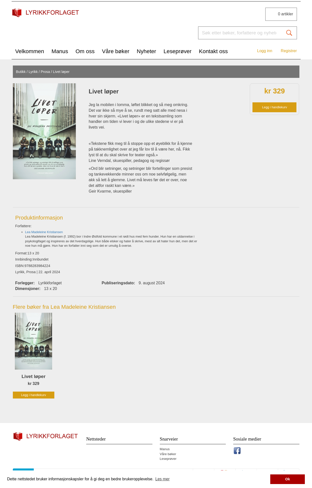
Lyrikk (33, 72)
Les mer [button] (162, 479)
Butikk (20, 72)
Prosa (45, 72)
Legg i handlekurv (274, 107)
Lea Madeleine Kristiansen (44, 232)
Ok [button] (287, 479)
